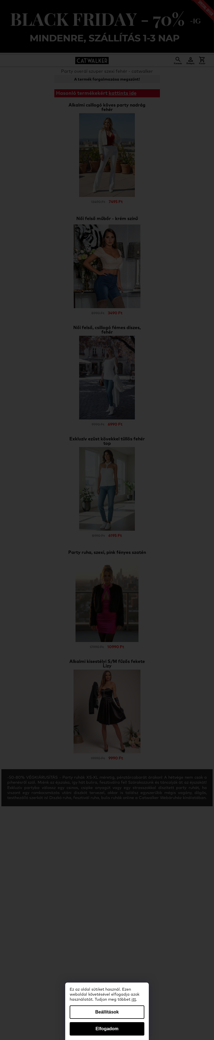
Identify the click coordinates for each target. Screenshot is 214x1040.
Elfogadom (107, 1028)
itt (134, 1000)
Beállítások (107, 1012)
